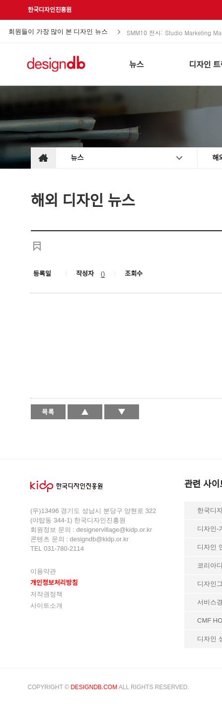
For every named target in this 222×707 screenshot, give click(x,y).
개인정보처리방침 (54, 582)
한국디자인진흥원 (50, 9)
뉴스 (77, 158)
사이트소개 (46, 605)
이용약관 (43, 571)
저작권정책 (46, 594)
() (103, 273)
